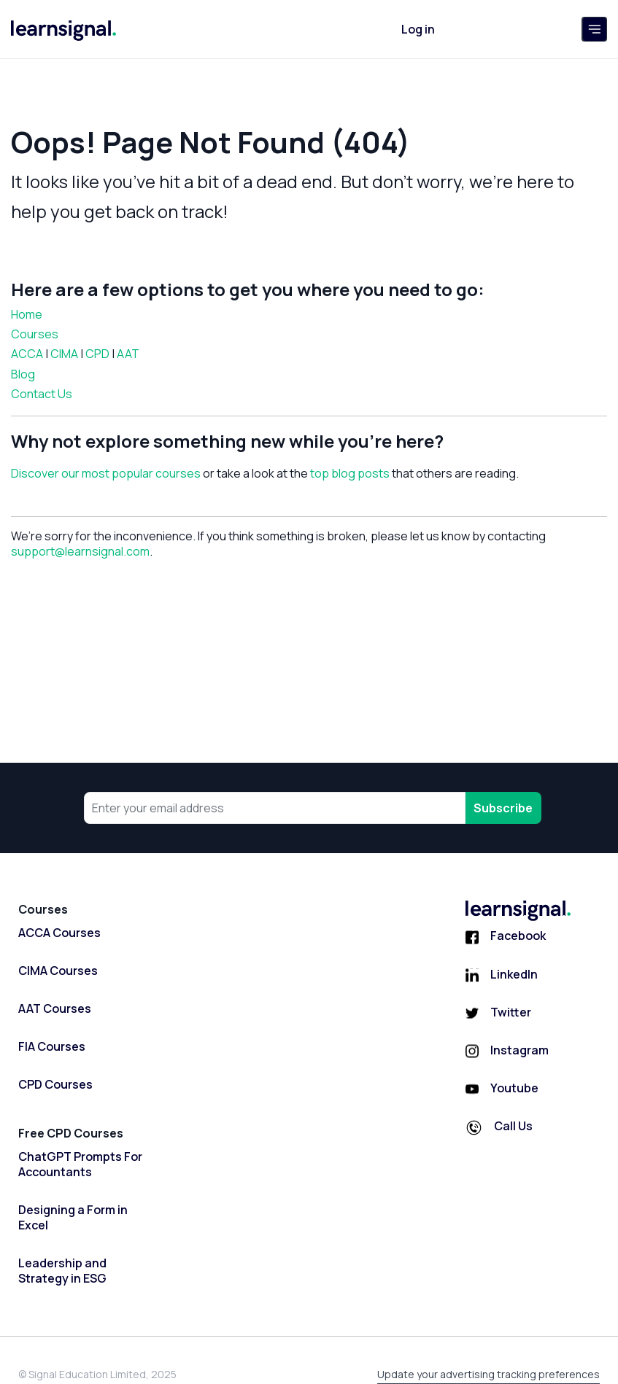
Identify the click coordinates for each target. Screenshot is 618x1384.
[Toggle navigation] (594, 29)
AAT (128, 354)
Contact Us (41, 394)
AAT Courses (54, 1008)
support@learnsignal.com (80, 551)
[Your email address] (275, 808)
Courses (34, 334)
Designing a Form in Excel (73, 1217)
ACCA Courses (59, 933)
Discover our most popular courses (106, 473)
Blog (23, 374)
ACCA (27, 354)
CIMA (64, 354)
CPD (97, 354)
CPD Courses (55, 1084)
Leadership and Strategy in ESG (62, 1271)
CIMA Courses (58, 971)
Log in (418, 29)
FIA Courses (51, 1046)
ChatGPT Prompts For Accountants (80, 1164)
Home (26, 314)
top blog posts (350, 473)
